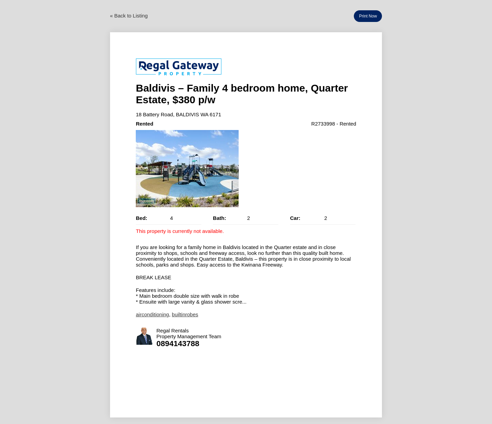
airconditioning (152, 314)
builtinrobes (185, 314)
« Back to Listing (129, 16)
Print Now (368, 16)
